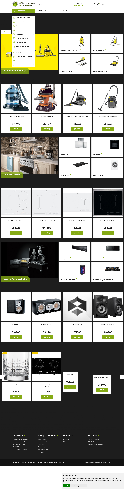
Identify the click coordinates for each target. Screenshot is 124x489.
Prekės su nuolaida (43, 442)
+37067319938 (93, 439)
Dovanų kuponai (42, 447)
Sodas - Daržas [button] (19, 65)
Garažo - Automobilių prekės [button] (21, 47)
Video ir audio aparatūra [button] (21, 26)
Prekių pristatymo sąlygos (21, 439)
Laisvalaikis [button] (18, 52)
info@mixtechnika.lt (95, 442)
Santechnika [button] (18, 61)
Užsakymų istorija (68, 442)
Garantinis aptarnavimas (52, 11)
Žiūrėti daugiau (116, 78)
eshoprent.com (107, 462)
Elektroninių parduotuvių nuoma (93, 462)
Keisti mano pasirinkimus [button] (78, 486)
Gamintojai (41, 444)
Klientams (67, 436)
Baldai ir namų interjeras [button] (21, 22)
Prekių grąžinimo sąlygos (20, 442)
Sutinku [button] (67, 486)
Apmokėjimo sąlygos (19, 444)
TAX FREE (39, 11)
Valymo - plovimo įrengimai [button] (22, 57)
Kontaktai (66, 11)
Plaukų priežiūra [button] (19, 34)
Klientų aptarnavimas (47, 436)
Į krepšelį (16, 129)
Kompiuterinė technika (21, 18)
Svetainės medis (43, 449)
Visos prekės (20, 11)
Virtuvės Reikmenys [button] (20, 38)
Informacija (18, 436)
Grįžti (6, 31)
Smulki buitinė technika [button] (21, 30)
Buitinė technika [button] (19, 42)
